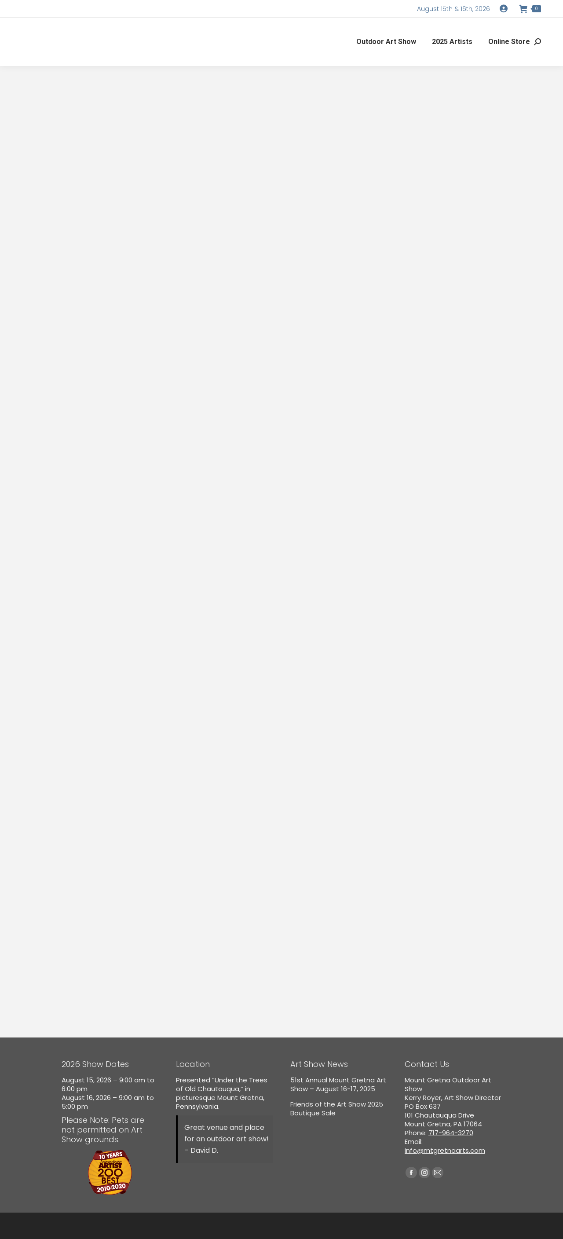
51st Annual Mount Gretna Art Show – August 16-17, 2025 (338, 1084)
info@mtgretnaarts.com (445, 1150)
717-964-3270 (450, 1132)
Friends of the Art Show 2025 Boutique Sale (336, 1109)
